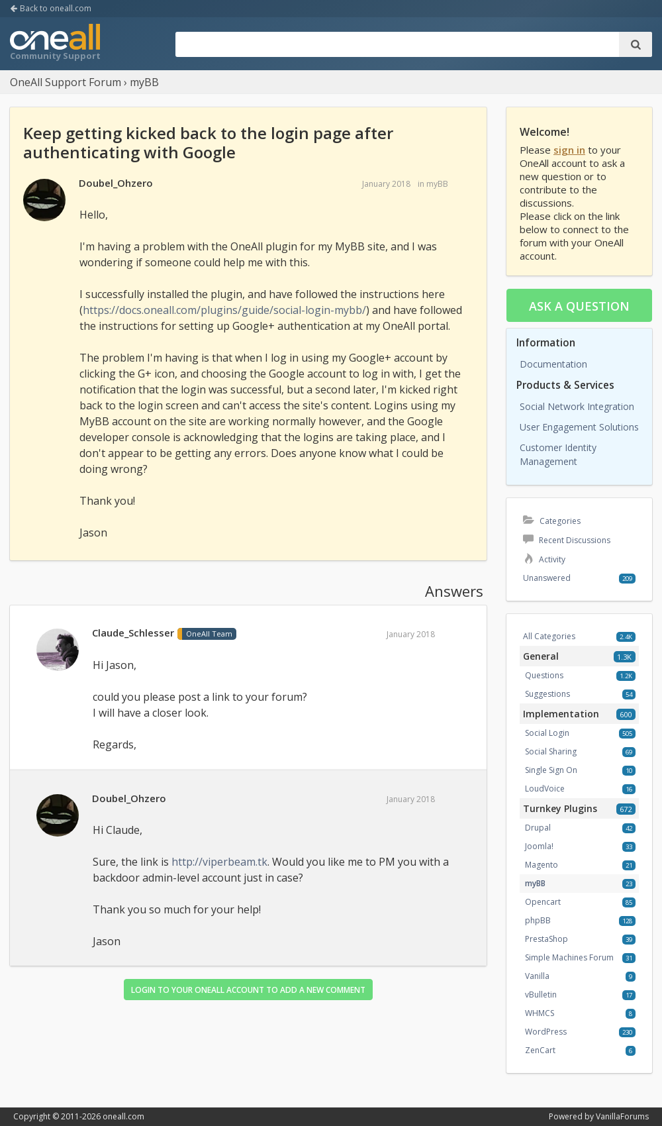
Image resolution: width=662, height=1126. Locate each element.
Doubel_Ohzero (116, 182)
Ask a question (579, 306)
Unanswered (547, 578)
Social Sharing (551, 751)
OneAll (55, 44)
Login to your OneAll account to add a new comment (248, 990)
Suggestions (547, 693)
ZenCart (540, 1050)
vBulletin (541, 994)
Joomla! (539, 846)
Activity (544, 559)
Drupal (538, 827)
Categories (552, 521)
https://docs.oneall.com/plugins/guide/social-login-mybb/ (224, 310)
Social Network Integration (577, 406)
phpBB (538, 920)
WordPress (546, 1031)
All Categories (549, 636)
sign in (569, 149)
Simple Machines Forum (569, 957)
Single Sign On (551, 770)
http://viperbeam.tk (219, 861)
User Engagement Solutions (579, 427)
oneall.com (123, 1116)
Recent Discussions (566, 540)
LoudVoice (545, 788)
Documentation (553, 364)
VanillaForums (622, 1116)
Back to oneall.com (50, 8)
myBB (437, 183)
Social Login (547, 733)
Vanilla (537, 976)
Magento (541, 864)
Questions (544, 675)
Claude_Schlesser (133, 632)
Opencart (543, 901)
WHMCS (539, 1013)
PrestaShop (546, 939)
